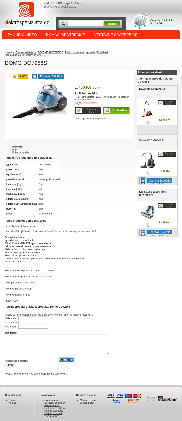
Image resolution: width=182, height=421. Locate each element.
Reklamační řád (52, 405)
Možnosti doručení (89, 400)
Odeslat (9, 365)
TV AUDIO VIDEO (22, 35)
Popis (15, 149)
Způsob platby (87, 403)
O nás (12, 400)
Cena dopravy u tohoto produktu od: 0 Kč (95, 118)
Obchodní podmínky (54, 403)
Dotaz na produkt (21, 152)
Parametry (17, 147)
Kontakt (12, 403)
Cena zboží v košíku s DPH (162, 22)
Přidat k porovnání (88, 102)
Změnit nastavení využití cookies (53, 414)
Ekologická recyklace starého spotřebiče (55, 409)
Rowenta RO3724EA (152, 89)
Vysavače (91, 52)
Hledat (112, 23)
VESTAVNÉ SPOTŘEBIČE (115, 35)
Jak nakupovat (51, 400)
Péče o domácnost (74, 52)
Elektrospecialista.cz (26, 52)
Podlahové (102, 52)
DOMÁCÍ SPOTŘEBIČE (65, 35)
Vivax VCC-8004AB (151, 140)
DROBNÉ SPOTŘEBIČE (28, 44)
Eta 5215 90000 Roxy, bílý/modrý (153, 193)
